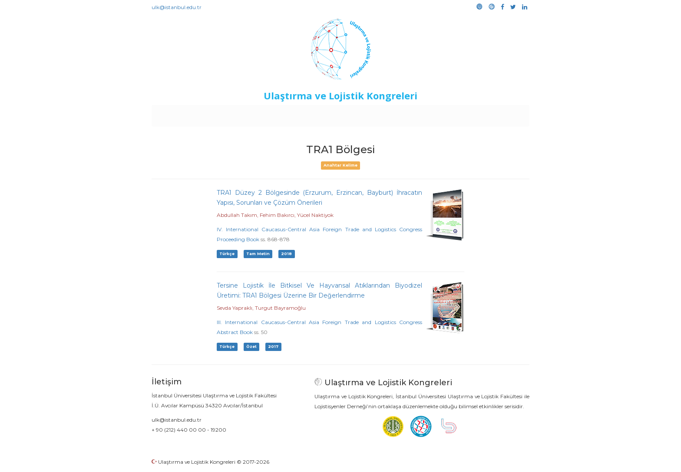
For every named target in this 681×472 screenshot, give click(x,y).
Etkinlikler (327, 114)
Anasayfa (188, 114)
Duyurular (362, 114)
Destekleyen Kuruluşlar (272, 114)
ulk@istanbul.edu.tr (177, 7)
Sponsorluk (400, 114)
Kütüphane (440, 114)
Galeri (471, 114)
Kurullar (219, 114)
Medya (496, 114)
